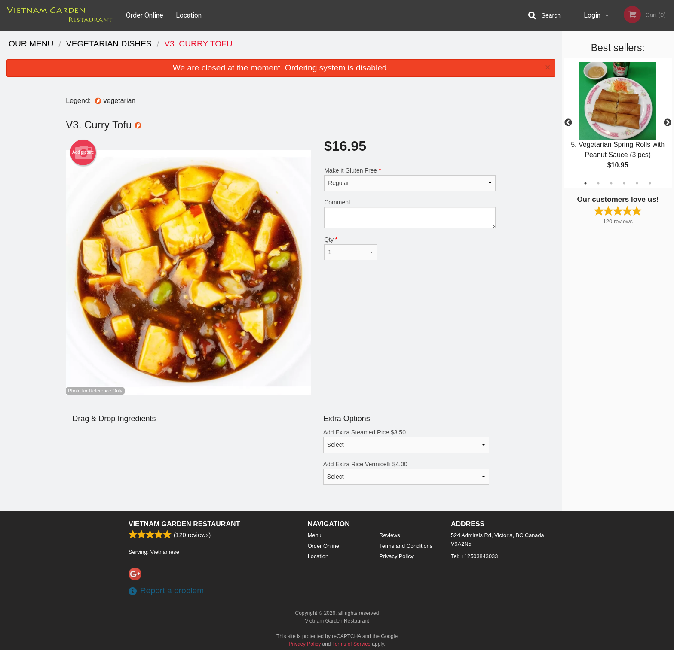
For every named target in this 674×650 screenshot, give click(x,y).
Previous (568, 122)
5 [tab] (637, 183)
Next (667, 122)
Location (189, 15)
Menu (315, 535)
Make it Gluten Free (410, 179)
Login (592, 15)
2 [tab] (598, 183)
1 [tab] (585, 183)
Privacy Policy (396, 556)
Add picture (83, 152)
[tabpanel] (618, 122)
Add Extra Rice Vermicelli (406, 473)
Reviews (389, 535)
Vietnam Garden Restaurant (184, 524)
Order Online (144, 15)
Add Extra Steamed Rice (406, 441)
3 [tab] (611, 183)
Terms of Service (351, 644)
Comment (410, 213)
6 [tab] (650, 183)
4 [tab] (624, 183)
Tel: (474, 556)
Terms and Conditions (405, 546)
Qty (350, 248)
